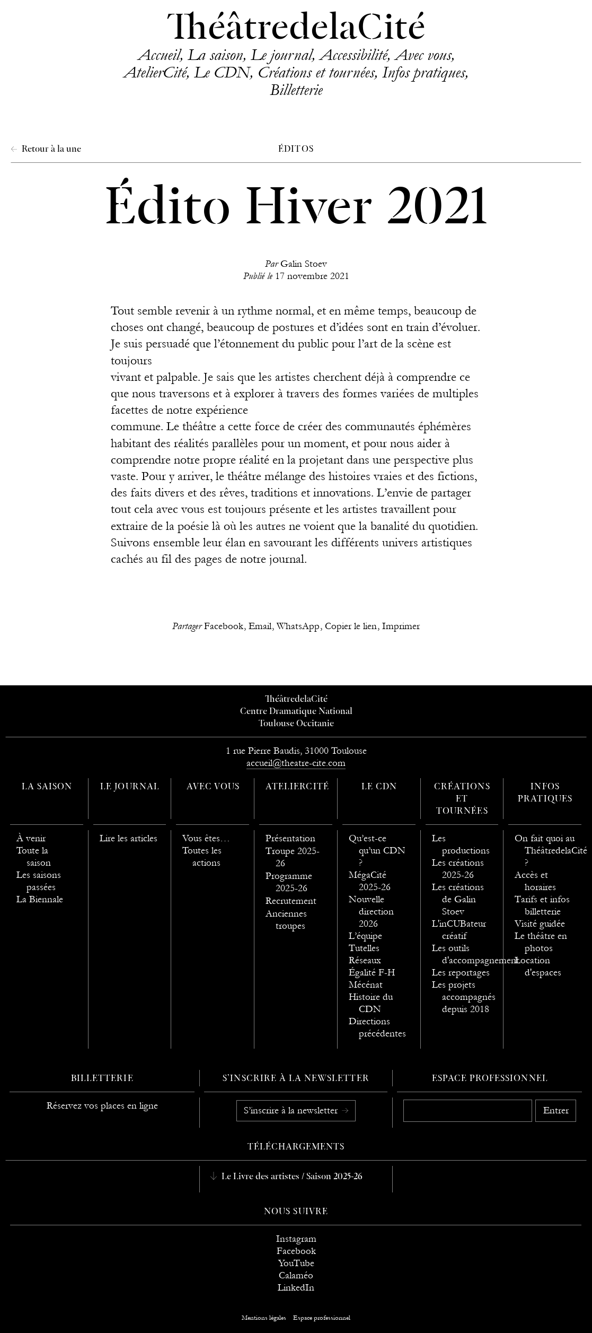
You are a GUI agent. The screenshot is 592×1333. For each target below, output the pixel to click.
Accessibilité (353, 54)
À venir (31, 838)
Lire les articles (128, 838)
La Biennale (39, 899)
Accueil (159, 54)
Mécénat (366, 984)
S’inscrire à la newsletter (292, 1110)
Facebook (223, 626)
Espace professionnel (490, 1079)
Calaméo (296, 1275)
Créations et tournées (316, 72)
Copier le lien (351, 626)
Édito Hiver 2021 (296, 210)
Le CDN (222, 72)
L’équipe (365, 936)
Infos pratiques (423, 72)
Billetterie (296, 89)
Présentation (290, 838)
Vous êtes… (206, 838)
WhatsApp (298, 626)
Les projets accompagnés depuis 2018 (464, 997)
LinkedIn (296, 1287)
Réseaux (365, 960)
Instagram (296, 1238)
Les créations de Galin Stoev (458, 899)
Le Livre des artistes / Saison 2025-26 (291, 1177)
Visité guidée (540, 923)
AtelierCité (154, 72)
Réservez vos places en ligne (102, 1105)
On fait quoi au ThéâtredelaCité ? (551, 850)
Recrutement (291, 901)
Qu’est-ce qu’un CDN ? (377, 850)
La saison (215, 54)
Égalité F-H (372, 972)
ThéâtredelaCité (296, 29)
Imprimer (401, 626)
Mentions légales (264, 1317)
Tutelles (364, 948)
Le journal (281, 54)
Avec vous (423, 54)
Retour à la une (50, 149)
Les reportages (461, 972)
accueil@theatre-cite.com (296, 763)
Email (260, 626)
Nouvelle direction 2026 (371, 911)
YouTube (296, 1263)
